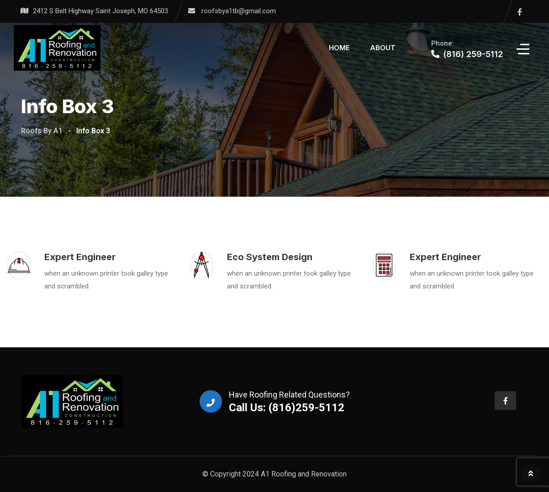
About (383, 47)
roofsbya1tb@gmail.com (238, 11)
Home (339, 47)
